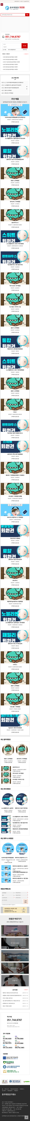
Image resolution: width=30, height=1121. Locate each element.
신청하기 (26, 901)
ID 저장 (5, 49)
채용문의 (16, 1090)
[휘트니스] (12, 82)
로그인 (22, 1)
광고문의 (4, 1090)
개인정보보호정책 (14, 1089)
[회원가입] (25, 49)
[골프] (6, 90)
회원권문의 (10, 1090)
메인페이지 (17, 1)
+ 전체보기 (26, 54)
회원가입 (27, 1)
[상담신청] (17, 121)
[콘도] (11, 85)
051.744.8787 (12, 37)
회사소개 (6, 1089)
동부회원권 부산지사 (15, 8)
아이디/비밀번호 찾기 (12, 49)
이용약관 (22, 1089)
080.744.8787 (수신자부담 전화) (12, 39)
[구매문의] (13, 121)
